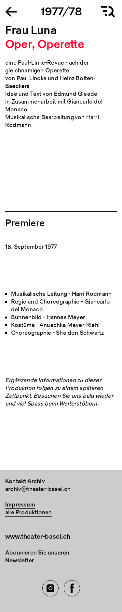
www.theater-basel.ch (37, 536)
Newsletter (19, 560)
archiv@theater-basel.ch (38, 489)
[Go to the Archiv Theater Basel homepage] (11, 11)
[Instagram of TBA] (50, 588)
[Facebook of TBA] (72, 588)
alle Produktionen (28, 512)
